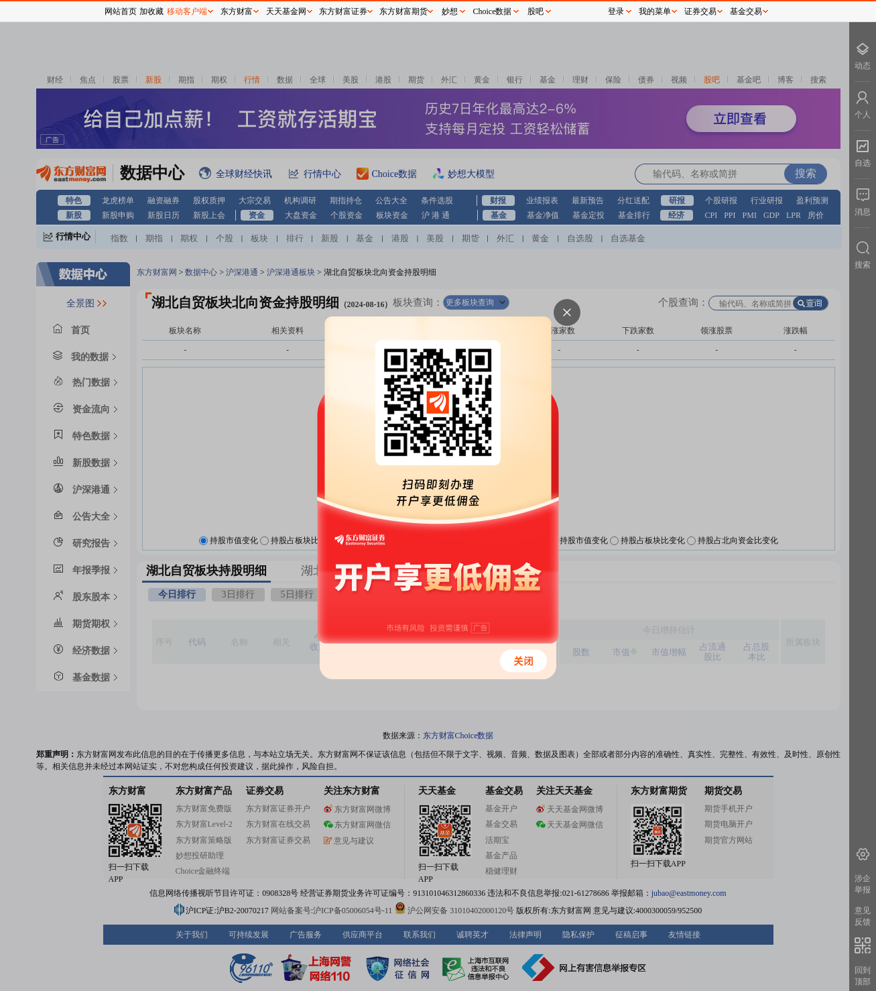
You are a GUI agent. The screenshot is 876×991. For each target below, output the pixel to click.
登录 (616, 11)
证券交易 (700, 11)
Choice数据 (492, 11)
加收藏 (151, 11)
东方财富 (237, 11)
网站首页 (121, 11)
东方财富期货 (403, 11)
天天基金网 (286, 11)
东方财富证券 (343, 11)
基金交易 (746, 11)
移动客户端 (187, 11)
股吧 (535, 11)
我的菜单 (655, 11)
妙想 (450, 11)
